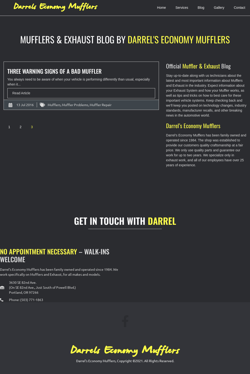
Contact (239, 7)
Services (182, 7)
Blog (201, 7)
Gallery (219, 7)
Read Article (21, 93)
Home (161, 7)
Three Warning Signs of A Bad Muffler (54, 71)
